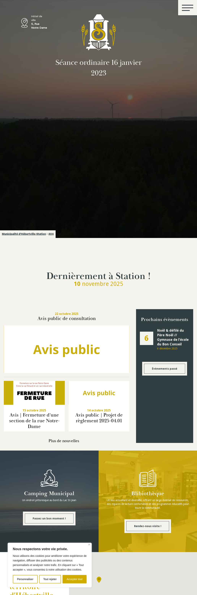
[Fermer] (89, 544)
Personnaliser (25, 579)
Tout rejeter (50, 579)
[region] (50, 565)
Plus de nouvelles (64, 441)
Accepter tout (75, 579)
